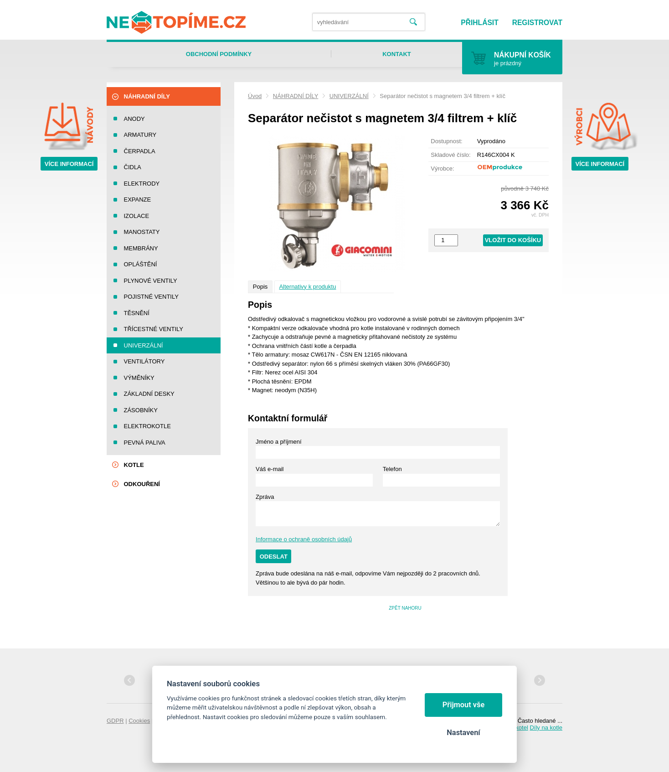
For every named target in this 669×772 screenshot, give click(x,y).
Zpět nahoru (405, 608)
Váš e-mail (269, 469)
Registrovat (537, 22)
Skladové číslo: (450, 154)
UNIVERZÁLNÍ (349, 96)
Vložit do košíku (513, 240)
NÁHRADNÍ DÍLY (295, 96)
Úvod (255, 96)
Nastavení (463, 732)
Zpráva (265, 496)
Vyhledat (413, 22)
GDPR (115, 720)
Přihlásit (479, 22)
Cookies (139, 720)
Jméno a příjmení (278, 441)
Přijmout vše (464, 704)
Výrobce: (442, 168)
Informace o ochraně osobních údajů (304, 539)
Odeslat (274, 556)
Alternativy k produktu (307, 286)
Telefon (392, 469)
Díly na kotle (546, 727)
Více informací (69, 164)
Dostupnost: (446, 141)
